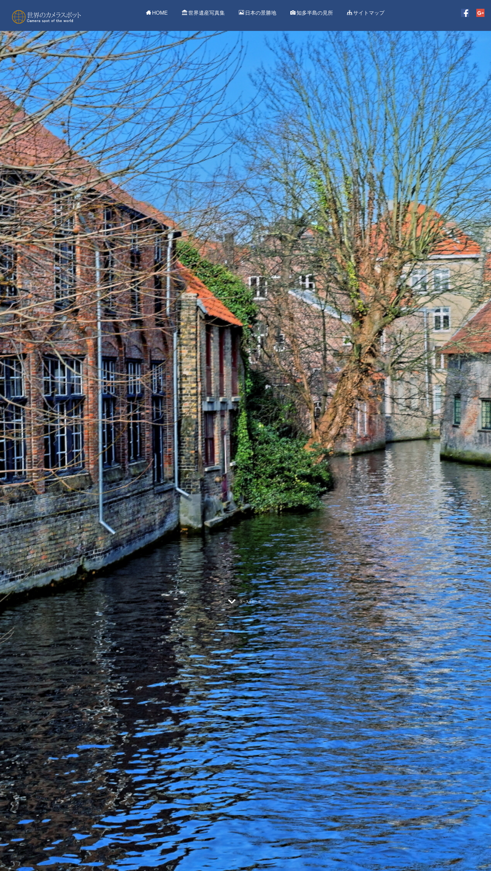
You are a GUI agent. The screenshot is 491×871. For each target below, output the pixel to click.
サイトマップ (365, 13)
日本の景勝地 (257, 13)
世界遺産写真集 (203, 13)
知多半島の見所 (311, 13)
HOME (157, 13)
